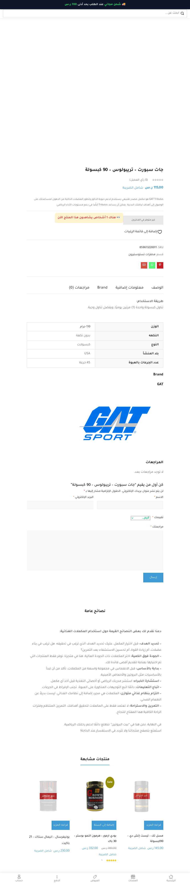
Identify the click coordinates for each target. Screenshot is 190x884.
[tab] (153, 289)
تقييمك (157, 517)
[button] (104, 825)
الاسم (158, 497)
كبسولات (83, 345)
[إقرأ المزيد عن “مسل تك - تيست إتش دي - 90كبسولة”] (154, 825)
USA (87, 354)
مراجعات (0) (79, 288)
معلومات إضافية (129, 288)
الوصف (157, 288)
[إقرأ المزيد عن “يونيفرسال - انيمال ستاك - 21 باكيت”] (61, 825)
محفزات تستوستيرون (141, 254)
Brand (102, 288)
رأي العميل (139, 180)
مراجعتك (156, 526)
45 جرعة (84, 363)
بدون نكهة (83, 335)
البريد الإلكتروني (83, 497)
